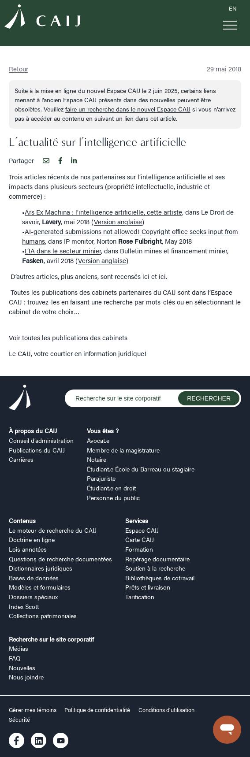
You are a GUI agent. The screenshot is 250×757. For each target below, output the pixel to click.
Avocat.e (98, 440)
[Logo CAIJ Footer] (20, 399)
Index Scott (24, 606)
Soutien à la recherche (155, 568)
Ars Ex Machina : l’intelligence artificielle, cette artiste (103, 211)
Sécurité (19, 720)
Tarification (139, 596)
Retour (18, 68)
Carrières (21, 459)
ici (145, 276)
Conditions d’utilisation (166, 710)
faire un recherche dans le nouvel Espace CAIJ (127, 108)
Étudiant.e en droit (111, 487)
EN (233, 8)
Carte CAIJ (139, 539)
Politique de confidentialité (97, 710)
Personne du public (113, 497)
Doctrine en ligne (32, 539)
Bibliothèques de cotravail (159, 577)
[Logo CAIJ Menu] (42, 17)
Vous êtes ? (103, 430)
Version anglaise (118, 221)
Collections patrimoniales (43, 615)
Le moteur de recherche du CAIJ (53, 530)
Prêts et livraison (147, 587)
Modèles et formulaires (40, 587)
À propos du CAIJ (33, 430)
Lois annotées (28, 549)
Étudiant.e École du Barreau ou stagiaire (140, 468)
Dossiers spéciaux (33, 596)
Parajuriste (101, 478)
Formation (139, 549)
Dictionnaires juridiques (40, 568)
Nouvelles (22, 667)
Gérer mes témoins (33, 710)
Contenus (22, 520)
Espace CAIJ (142, 530)
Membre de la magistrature (123, 449)
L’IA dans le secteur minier (63, 250)
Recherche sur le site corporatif (51, 639)
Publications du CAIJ (37, 449)
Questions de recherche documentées (60, 558)
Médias (18, 648)
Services (136, 520)
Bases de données (34, 577)
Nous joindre (26, 676)
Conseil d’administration (41, 440)
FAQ (15, 657)
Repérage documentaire (157, 558)
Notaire (96, 459)
